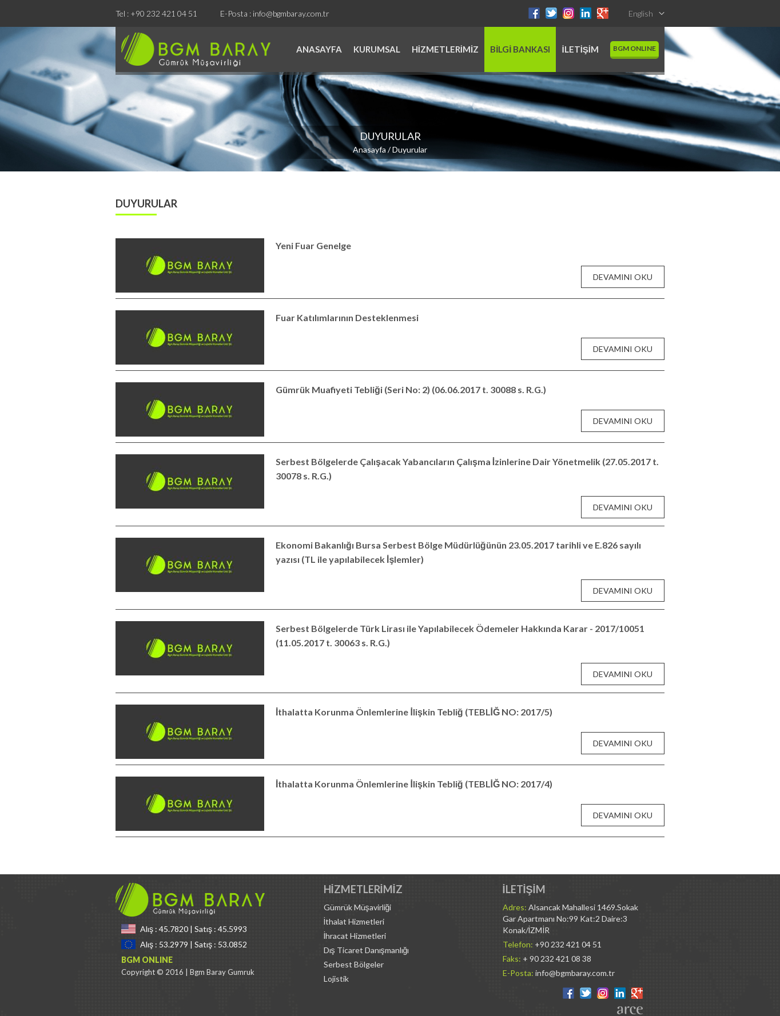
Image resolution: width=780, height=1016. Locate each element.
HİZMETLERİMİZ (445, 49)
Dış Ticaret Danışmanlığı (366, 950)
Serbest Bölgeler (354, 964)
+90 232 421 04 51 (163, 13)
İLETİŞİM (580, 49)
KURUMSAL (376, 49)
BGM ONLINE (634, 48)
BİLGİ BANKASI (520, 49)
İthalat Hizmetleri (354, 921)
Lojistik (336, 978)
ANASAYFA (319, 49)
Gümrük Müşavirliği (358, 907)
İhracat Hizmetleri (355, 936)
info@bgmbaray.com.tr (291, 13)
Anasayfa (369, 149)
